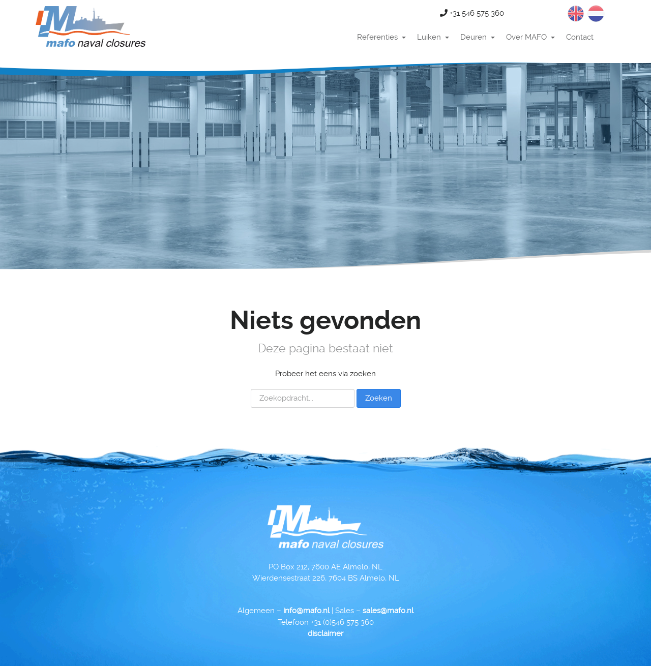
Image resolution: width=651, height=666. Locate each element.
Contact (580, 37)
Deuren (473, 37)
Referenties (377, 37)
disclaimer (325, 633)
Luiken (429, 37)
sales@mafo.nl (388, 610)
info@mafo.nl (306, 610)
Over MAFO (526, 37)
